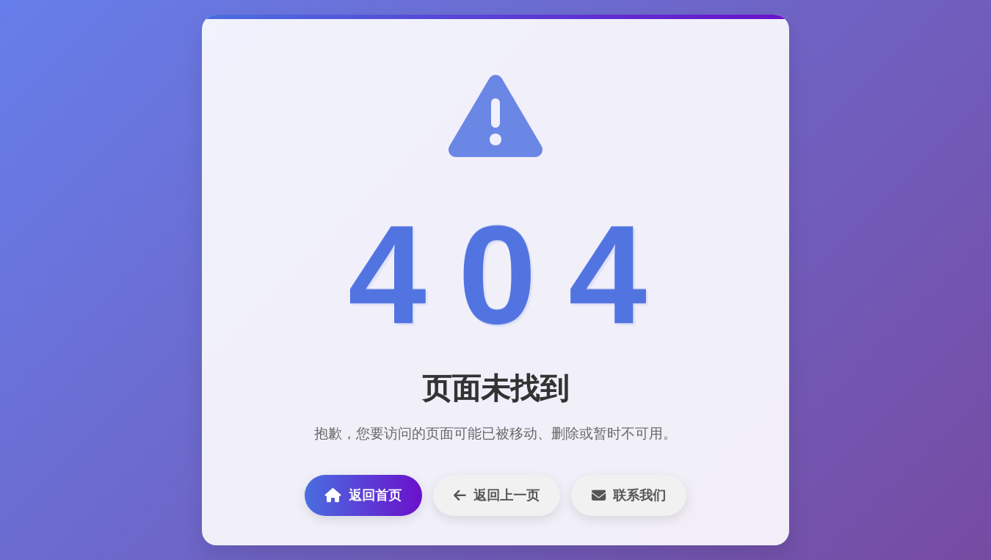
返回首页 (363, 495)
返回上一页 (497, 495)
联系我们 (629, 495)
